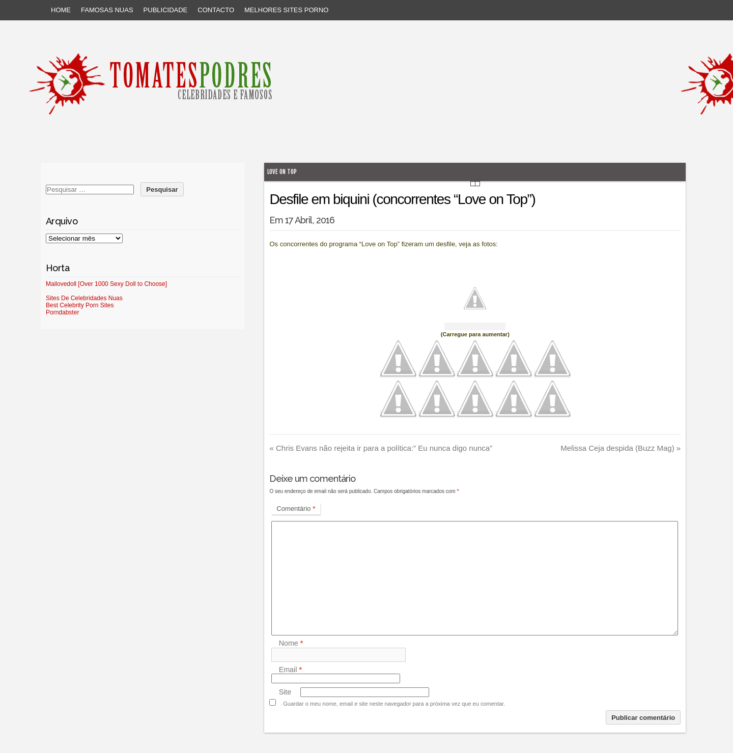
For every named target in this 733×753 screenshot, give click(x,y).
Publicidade (166, 10)
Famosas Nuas (107, 10)
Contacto (216, 10)
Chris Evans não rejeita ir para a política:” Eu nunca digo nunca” (380, 448)
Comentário (295, 508)
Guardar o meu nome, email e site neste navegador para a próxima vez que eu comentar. (394, 704)
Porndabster (62, 312)
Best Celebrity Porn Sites (80, 305)
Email (290, 669)
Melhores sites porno (286, 10)
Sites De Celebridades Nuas (84, 298)
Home (61, 10)
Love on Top (282, 172)
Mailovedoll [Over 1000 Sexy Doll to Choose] (106, 283)
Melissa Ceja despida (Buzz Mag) (620, 448)
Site (285, 692)
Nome (291, 644)
